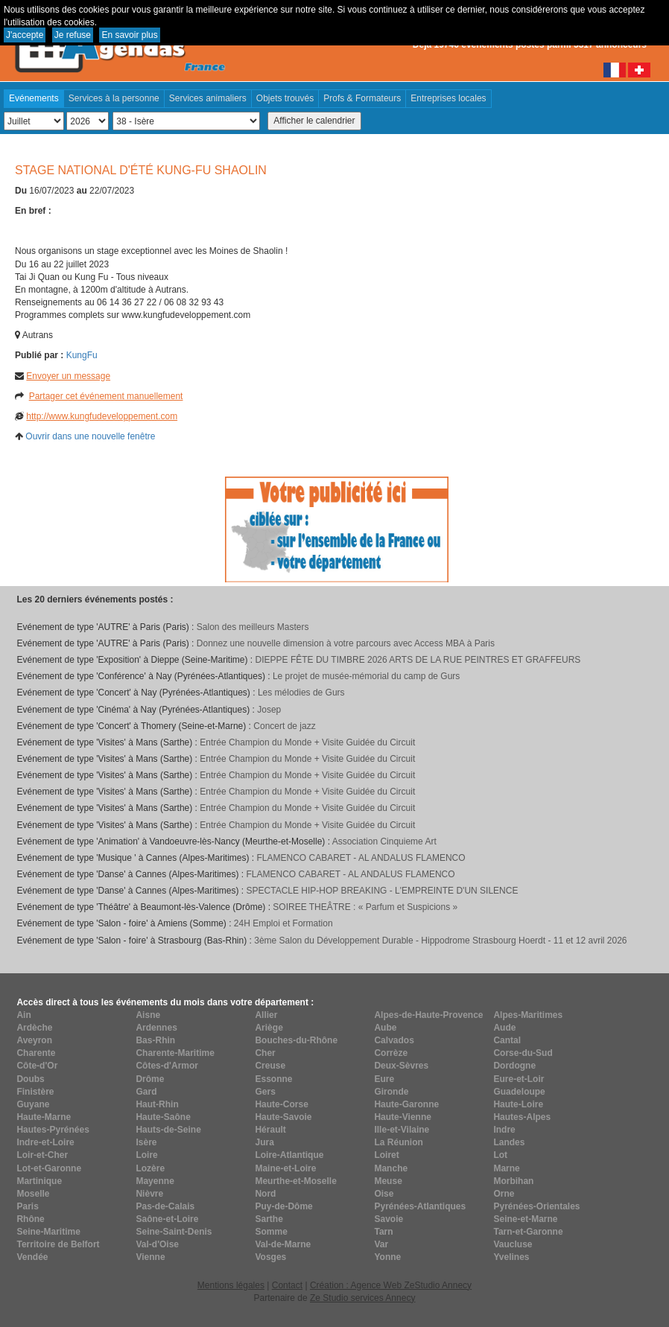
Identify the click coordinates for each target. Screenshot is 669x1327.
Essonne (273, 1079)
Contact (287, 1285)
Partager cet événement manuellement (106, 396)
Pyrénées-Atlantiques (420, 1206)
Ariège (268, 1027)
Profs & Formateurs (362, 98)
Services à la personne (114, 98)
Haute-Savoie (283, 1117)
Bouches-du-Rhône (296, 1040)
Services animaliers (208, 98)
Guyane (32, 1104)
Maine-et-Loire (285, 1168)
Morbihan (513, 1181)
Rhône (30, 1219)
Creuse (270, 1065)
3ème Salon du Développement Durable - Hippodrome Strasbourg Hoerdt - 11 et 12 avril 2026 (440, 940)
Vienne (150, 1257)
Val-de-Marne (283, 1244)
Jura (264, 1142)
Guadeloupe (519, 1091)
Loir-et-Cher (42, 1155)
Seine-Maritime (48, 1231)
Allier (266, 1015)
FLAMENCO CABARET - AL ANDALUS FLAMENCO (361, 858)
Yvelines (511, 1257)
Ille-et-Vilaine (401, 1129)
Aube (385, 1027)
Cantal (507, 1040)
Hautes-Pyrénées (52, 1129)
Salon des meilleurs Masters (253, 627)
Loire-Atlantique (289, 1155)
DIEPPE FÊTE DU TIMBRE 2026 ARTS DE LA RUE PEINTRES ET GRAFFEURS (418, 660)
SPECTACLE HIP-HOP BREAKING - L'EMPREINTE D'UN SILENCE (383, 890)
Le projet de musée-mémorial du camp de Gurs (366, 676)
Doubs (30, 1079)
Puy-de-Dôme (283, 1206)
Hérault (270, 1129)
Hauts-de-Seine (168, 1129)
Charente (35, 1053)
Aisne (148, 1015)
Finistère (35, 1091)
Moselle (32, 1193)
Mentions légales (230, 1285)
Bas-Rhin (155, 1040)
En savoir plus (129, 35)
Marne (506, 1168)
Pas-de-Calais (165, 1206)
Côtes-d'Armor (167, 1065)
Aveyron (34, 1040)
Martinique (39, 1181)
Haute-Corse (281, 1104)
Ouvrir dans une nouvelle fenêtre (90, 436)
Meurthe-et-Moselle (295, 1181)
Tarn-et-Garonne (527, 1231)
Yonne (387, 1257)
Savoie (388, 1219)
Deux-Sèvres (401, 1065)
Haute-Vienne (402, 1117)
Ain (23, 1015)
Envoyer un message (68, 376)
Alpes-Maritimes (527, 1015)
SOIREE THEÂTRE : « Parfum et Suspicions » (365, 907)
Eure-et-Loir (518, 1079)
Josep (269, 709)
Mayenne (155, 1181)
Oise (383, 1193)
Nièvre (149, 1193)
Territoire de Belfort (57, 1244)
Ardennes (156, 1027)
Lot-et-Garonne (48, 1168)
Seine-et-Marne (525, 1219)
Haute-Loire (518, 1104)
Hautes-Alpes (522, 1117)
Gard (146, 1091)
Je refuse (72, 35)
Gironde (391, 1091)
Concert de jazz (284, 726)
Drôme (150, 1079)
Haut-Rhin (157, 1104)
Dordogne (514, 1065)
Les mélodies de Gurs (301, 692)
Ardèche (34, 1027)
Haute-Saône (163, 1117)
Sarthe (268, 1219)
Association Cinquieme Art (384, 841)
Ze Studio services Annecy (362, 1298)
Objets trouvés (285, 98)
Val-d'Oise (157, 1244)
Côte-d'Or (36, 1065)
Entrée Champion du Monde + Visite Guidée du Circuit (307, 742)
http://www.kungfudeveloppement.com (101, 416)
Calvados (393, 1040)
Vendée (32, 1257)
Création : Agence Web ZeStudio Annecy (391, 1285)
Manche (391, 1168)
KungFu (82, 355)
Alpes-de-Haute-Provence (428, 1015)
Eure (384, 1079)
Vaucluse (512, 1244)
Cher (265, 1053)
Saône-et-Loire (167, 1219)
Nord (265, 1193)
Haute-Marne (43, 1117)
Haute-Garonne (406, 1104)
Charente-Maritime (175, 1053)
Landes (508, 1142)
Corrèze (391, 1053)
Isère (146, 1142)
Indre (504, 1129)
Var (381, 1244)
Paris (27, 1206)
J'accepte (24, 35)
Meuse (388, 1181)
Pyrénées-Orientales (536, 1206)
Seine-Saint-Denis (174, 1231)
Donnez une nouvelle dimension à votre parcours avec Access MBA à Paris (346, 643)
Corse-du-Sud (522, 1053)
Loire (146, 1155)
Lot (500, 1155)
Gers (265, 1091)
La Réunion (398, 1142)
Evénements (34, 98)
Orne (503, 1193)
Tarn (383, 1231)
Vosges (270, 1257)
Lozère (150, 1168)
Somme (271, 1231)
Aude (504, 1027)
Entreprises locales (448, 98)
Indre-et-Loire (45, 1142)
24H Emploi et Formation (283, 923)
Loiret (386, 1155)
